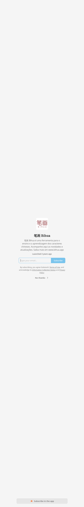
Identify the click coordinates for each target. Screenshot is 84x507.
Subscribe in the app (42, 501)
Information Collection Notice (44, 270)
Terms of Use (55, 267)
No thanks (42, 277)
